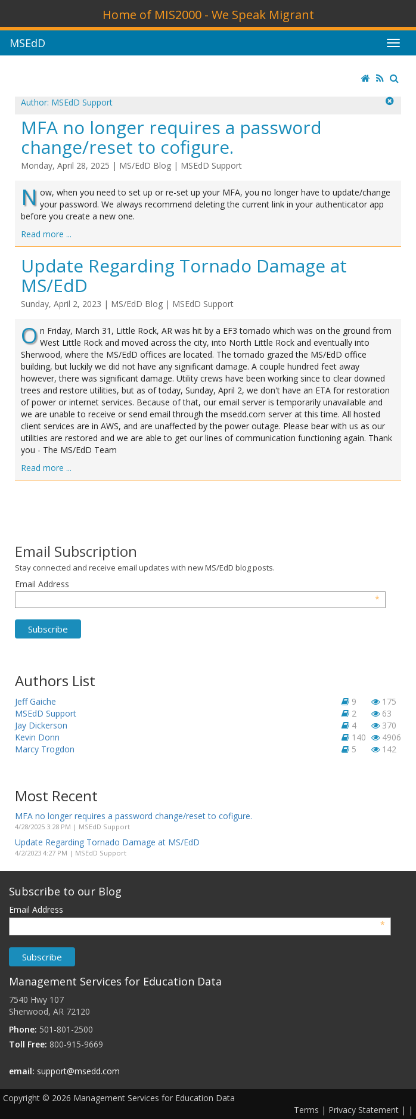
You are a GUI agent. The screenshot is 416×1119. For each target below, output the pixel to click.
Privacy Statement (363, 1109)
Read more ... (46, 234)
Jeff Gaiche (35, 701)
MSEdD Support (211, 165)
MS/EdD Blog (145, 165)
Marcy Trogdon (44, 749)
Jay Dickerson (41, 725)
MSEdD (27, 43)
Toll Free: (28, 1044)
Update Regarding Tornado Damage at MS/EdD (184, 275)
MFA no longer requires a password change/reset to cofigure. (171, 137)
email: (22, 1071)
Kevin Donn (37, 737)
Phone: (23, 1029)
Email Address (197, 584)
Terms (306, 1109)
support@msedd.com (78, 1071)
